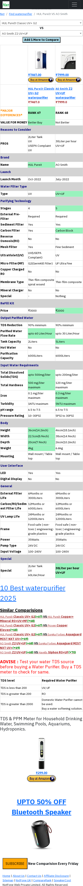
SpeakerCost (62, 880)
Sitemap (8, 880)
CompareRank (42, 880)
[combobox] (41, 23)
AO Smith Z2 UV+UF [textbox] (15, 33)
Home (6, 876)
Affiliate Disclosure (56, 876)
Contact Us (34, 876)
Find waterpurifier (20, 14)
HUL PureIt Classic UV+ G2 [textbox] (19, 23)
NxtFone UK (23, 880)
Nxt (2, 14)
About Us (19, 876)
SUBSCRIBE (15, 863)
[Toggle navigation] (74, 4)
